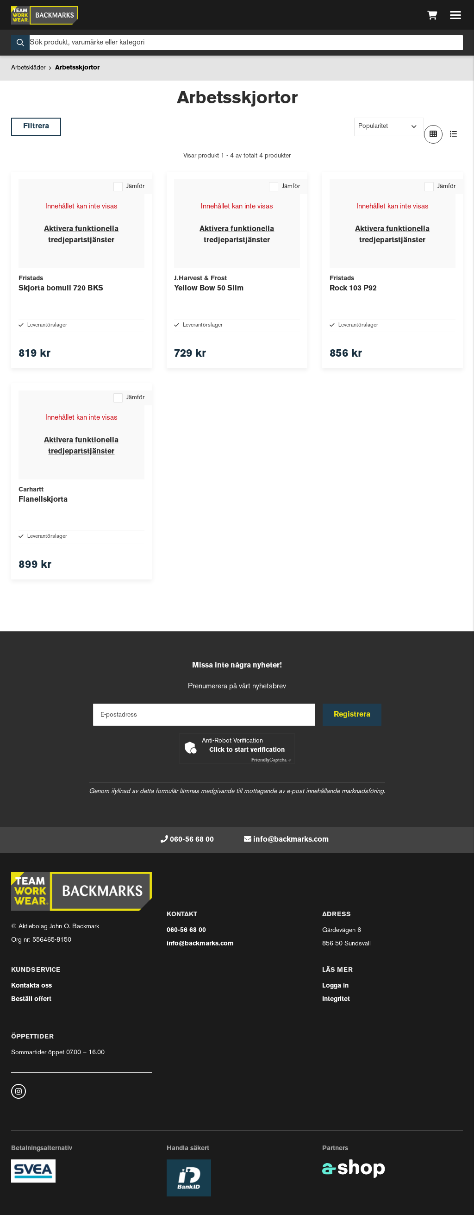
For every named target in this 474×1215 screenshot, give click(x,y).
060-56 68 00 (192, 840)
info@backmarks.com (291, 840)
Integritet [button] (336, 999)
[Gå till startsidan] (44, 15)
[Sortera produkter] (389, 127)
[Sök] (237, 42)
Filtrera (36, 126)
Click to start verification (247, 750)
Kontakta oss (31, 986)
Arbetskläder (28, 68)
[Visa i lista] (453, 134)
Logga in (335, 986)
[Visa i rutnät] (433, 134)
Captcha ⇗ (271, 760)
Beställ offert (31, 999)
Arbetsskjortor (77, 68)
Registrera (352, 714)
